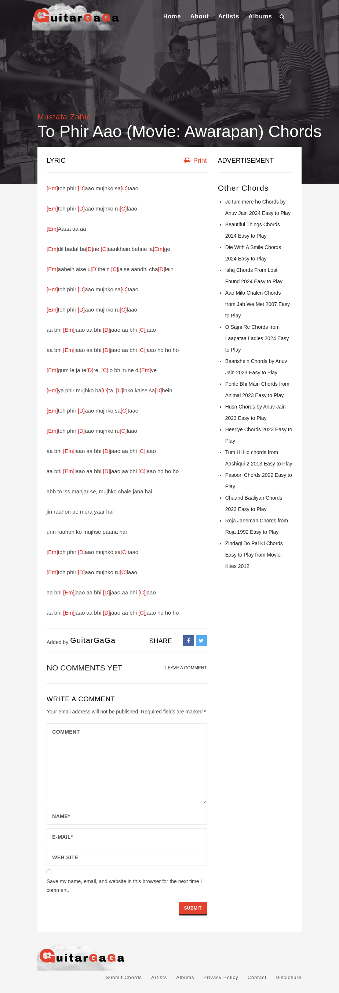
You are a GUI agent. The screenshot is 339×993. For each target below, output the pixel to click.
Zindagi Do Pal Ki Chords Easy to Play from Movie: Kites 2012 (254, 554)
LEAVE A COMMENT (186, 667)
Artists (229, 16)
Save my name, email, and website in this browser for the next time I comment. (124, 885)
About (199, 16)
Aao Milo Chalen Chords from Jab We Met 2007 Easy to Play (257, 304)
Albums (260, 16)
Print (195, 160)
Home (172, 16)
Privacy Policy (221, 977)
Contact (257, 977)
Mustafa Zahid (64, 116)
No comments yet (84, 667)
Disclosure (289, 977)
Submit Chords (124, 977)
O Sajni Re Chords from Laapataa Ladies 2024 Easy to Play (257, 338)
